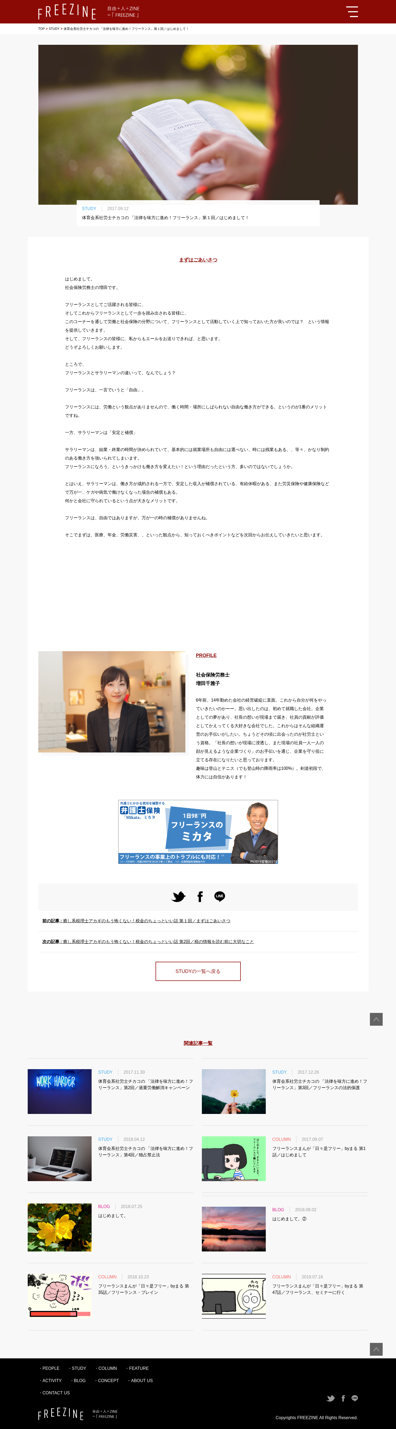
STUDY (54, 29)
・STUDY (77, 1368)
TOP (41, 29)
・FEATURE (137, 1368)
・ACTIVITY (50, 1380)
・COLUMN (105, 1368)
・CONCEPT (106, 1380)
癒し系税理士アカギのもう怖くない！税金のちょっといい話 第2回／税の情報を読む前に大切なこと (148, 941)
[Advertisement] (198, 595)
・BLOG (78, 1380)
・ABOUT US (140, 1380)
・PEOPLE (49, 1368)
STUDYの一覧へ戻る (198, 971)
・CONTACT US (54, 1393)
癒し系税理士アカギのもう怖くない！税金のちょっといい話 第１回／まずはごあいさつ (136, 921)
